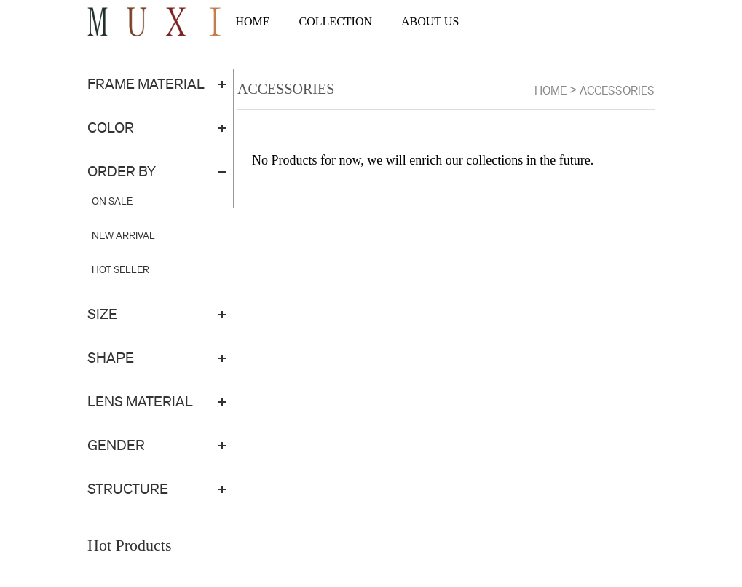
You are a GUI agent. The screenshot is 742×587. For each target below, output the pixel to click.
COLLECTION (335, 21)
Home (550, 90)
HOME (252, 21)
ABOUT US (430, 21)
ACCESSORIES (617, 90)
